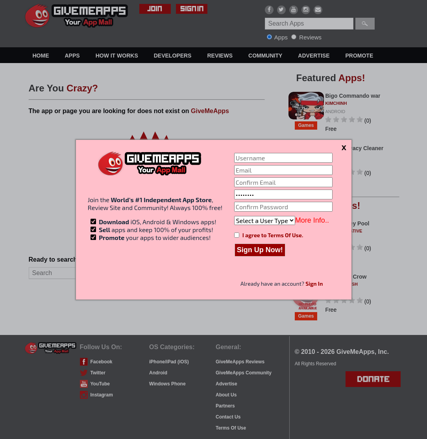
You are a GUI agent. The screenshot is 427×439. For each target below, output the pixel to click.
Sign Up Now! (260, 250)
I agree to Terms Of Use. (272, 235)
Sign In (314, 283)
